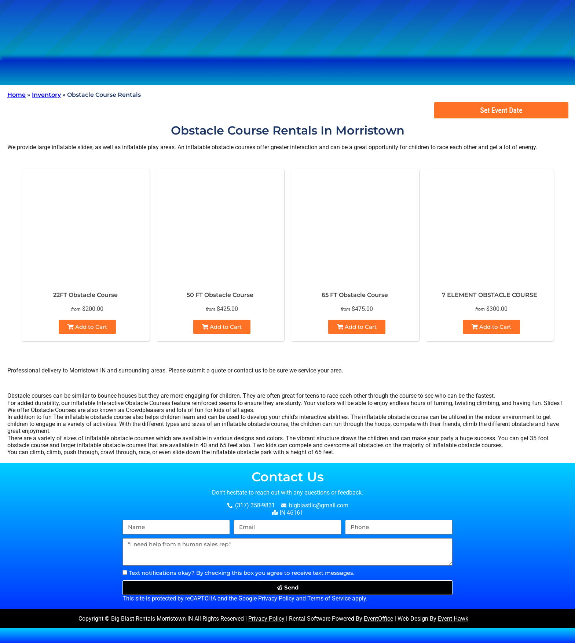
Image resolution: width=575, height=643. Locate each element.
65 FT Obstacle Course (355, 294)
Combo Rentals (251, 72)
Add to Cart (87, 326)
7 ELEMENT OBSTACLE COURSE (489, 294)
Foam (390, 72)
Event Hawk (453, 618)
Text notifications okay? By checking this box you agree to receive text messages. (241, 572)
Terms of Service (329, 598)
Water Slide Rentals (181, 72)
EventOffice (378, 618)
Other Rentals (436, 72)
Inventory (46, 94)
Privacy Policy (276, 598)
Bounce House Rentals (99, 72)
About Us (492, 72)
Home (16, 94)
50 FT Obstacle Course (220, 294)
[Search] (209, 40)
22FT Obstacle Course (85, 294)
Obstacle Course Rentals (328, 72)
